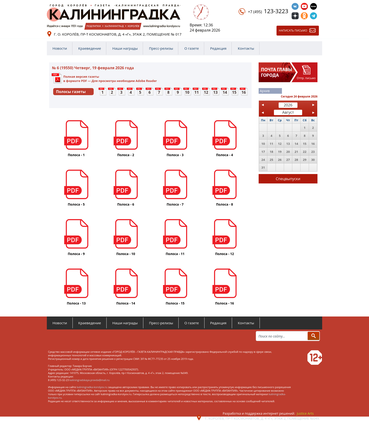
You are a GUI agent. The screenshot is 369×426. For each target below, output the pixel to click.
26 (279, 160)
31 (263, 167)
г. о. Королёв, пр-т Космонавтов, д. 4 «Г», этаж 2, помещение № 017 (117, 34)
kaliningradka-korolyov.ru (92, 387)
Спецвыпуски (288, 178)
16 (243, 92)
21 (296, 152)
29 (304, 160)
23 (313, 152)
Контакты (246, 48)
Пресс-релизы (161, 48)
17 (263, 152)
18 (271, 152)
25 (271, 160)
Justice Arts (305, 413)
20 (288, 152)
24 (263, 160)
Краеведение (89, 48)
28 (296, 160)
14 (225, 92)
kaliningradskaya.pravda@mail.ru (89, 380)
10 (187, 92)
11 (196, 92)
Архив (265, 91)
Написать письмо (293, 30)
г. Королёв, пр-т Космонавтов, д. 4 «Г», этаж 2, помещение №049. (262, 418)
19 (279, 152)
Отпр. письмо (306, 78)
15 (234, 92)
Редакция (218, 48)
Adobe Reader (146, 81)
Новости (59, 48)
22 (304, 152)
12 (206, 92)
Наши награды (125, 48)
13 (215, 92)
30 (313, 160)
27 (288, 160)
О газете (191, 48)
